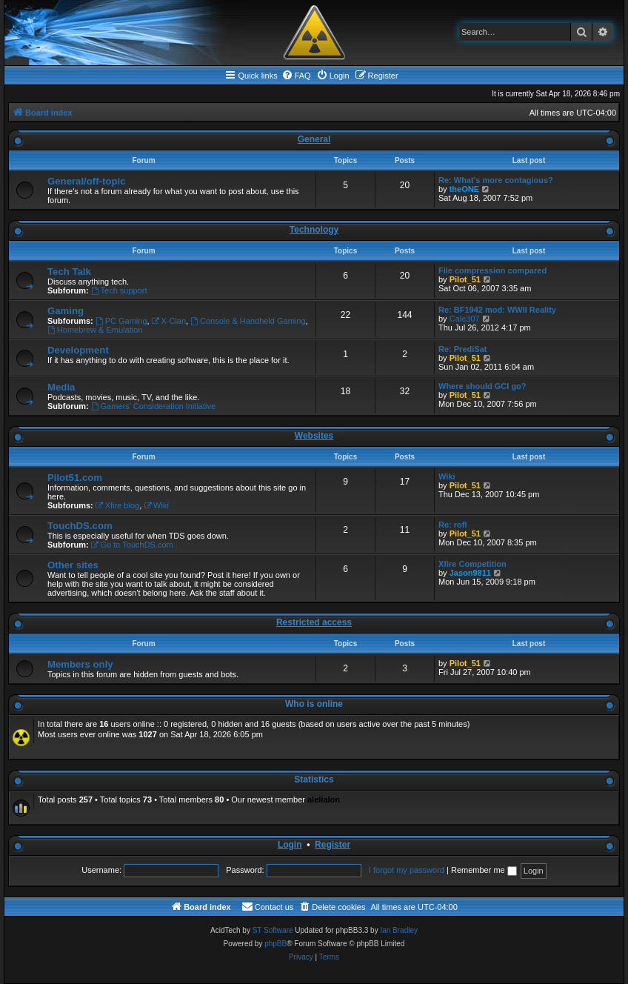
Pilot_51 (465, 279)
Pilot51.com (74, 477)
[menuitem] (296, 75)
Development (78, 350)
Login (290, 845)
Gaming (65, 310)
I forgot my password (406, 869)
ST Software (273, 930)
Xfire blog (117, 505)
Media (61, 387)
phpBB (275, 944)
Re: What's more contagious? (495, 180)
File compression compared (492, 270)
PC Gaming (121, 320)
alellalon (323, 799)
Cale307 (465, 318)
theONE (464, 188)
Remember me (484, 869)
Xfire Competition (472, 563)
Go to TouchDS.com (132, 544)
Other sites (72, 565)
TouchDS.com (80, 525)
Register (332, 845)
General (314, 139)
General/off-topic (86, 181)
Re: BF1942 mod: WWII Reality (497, 309)
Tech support (119, 290)
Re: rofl (452, 524)
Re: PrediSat (462, 349)
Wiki (156, 505)
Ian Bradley (399, 930)
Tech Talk (69, 271)
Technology (314, 230)
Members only (80, 664)
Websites (314, 435)
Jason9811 (470, 572)
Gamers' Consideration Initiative (153, 406)
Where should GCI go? (482, 386)
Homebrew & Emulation (94, 329)
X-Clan (169, 320)
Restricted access (314, 622)
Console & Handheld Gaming (247, 320)
